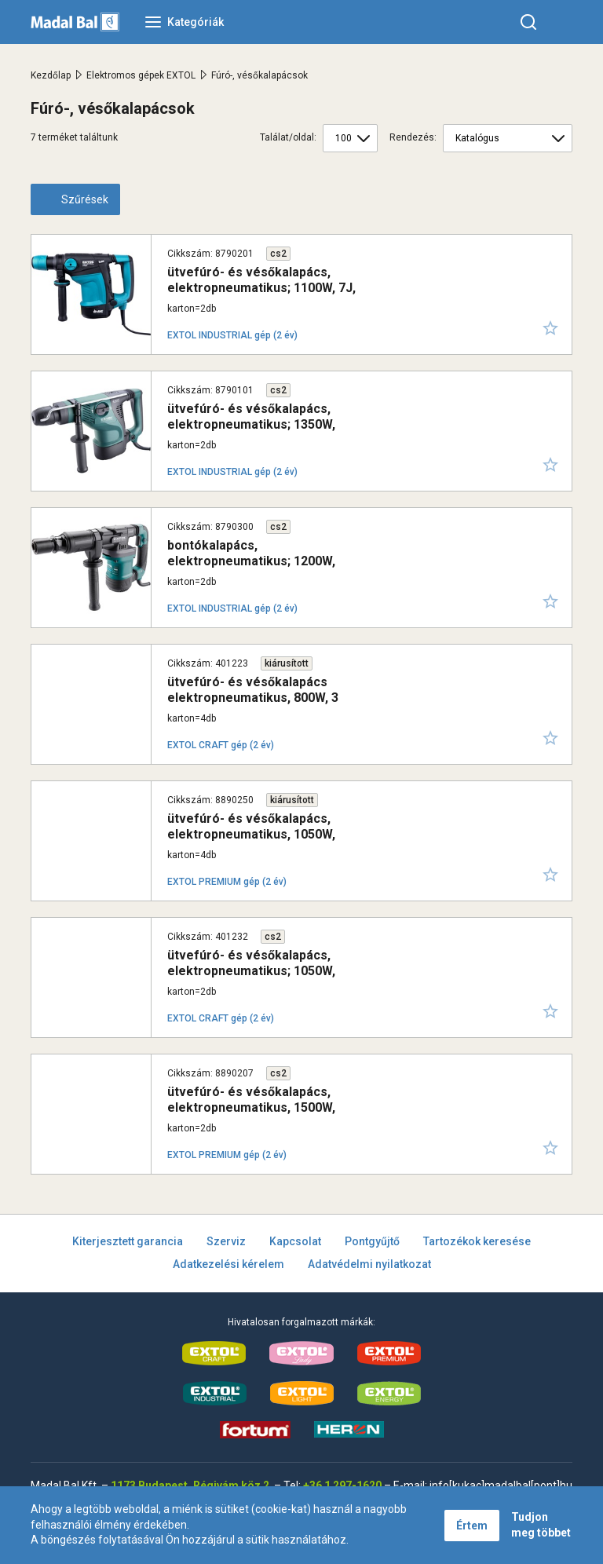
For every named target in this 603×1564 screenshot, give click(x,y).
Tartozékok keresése (477, 1241)
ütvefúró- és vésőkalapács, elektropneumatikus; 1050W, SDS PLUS (251, 970)
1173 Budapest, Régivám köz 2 (190, 1485)
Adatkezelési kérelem (228, 1264)
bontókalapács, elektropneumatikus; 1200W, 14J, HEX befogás (251, 560)
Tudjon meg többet (541, 1525)
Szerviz (226, 1241)
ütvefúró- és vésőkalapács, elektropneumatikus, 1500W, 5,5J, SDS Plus (251, 1106)
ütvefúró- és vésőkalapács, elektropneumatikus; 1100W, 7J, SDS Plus (261, 287)
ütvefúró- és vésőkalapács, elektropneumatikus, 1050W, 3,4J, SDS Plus (251, 833)
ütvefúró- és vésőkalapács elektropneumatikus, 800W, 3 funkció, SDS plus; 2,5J (252, 696)
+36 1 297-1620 (342, 1485)
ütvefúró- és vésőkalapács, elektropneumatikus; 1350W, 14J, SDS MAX (251, 423)
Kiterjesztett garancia (127, 1241)
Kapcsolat (295, 1241)
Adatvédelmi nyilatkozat (369, 1264)
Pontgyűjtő (372, 1241)
